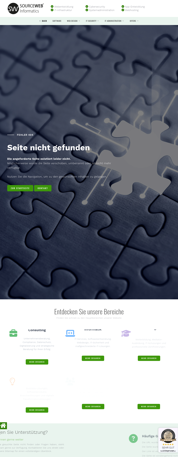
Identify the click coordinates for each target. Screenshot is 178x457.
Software (57, 20)
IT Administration (113, 20)
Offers (133, 20)
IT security (91, 20)
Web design (72, 20)
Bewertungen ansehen (168, 451)
